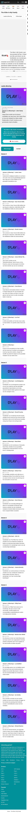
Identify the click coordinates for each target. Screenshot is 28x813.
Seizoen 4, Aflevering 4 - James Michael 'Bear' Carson (14, 256)
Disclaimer (12, 760)
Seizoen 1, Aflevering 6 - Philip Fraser (12, 603)
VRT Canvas (17, 769)
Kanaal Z (16, 779)
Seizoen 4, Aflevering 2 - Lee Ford (11, 317)
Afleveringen (7, 148)
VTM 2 (15, 773)
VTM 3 (2, 775)
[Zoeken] (18, 2)
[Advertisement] (14, 34)
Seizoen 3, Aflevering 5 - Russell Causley (13, 412)
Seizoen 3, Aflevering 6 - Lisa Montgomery (13, 381)
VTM (2, 771)
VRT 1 (2, 769)
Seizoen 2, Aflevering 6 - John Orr (11, 536)
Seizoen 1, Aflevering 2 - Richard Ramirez (13, 726)
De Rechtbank (4, 804)
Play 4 (15, 771)
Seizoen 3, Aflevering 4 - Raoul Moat (12, 441)
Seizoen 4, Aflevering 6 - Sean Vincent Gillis (13, 201)
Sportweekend (4, 795)
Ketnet (2, 779)
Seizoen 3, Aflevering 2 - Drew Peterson (12, 500)
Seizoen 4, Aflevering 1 (8, 344)
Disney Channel (5, 784)
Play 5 (2, 773)
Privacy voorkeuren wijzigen (8, 762)
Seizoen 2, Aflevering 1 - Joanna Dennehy (13, 567)
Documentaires (14, 79)
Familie (2, 798)
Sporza (15, 777)
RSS (22, 760)
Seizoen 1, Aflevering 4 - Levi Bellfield (12, 663)
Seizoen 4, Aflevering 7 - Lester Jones (12, 172)
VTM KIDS (3, 781)
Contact (3, 760)
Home (8, 811)
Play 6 (2, 777)
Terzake (3, 791)
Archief (18, 148)
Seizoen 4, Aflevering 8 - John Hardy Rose (12, 111)
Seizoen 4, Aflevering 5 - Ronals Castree (13, 229)
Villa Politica (4, 793)
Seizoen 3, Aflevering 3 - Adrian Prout (12, 470)
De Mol (2, 802)
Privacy (18, 760)
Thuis (2, 789)
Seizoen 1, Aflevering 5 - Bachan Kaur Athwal (14, 634)
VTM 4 (15, 775)
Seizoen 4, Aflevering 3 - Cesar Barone (12, 286)
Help (7, 760)
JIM (15, 784)
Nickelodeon (17, 781)
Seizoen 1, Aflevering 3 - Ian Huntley (12, 695)
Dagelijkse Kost (4, 800)
